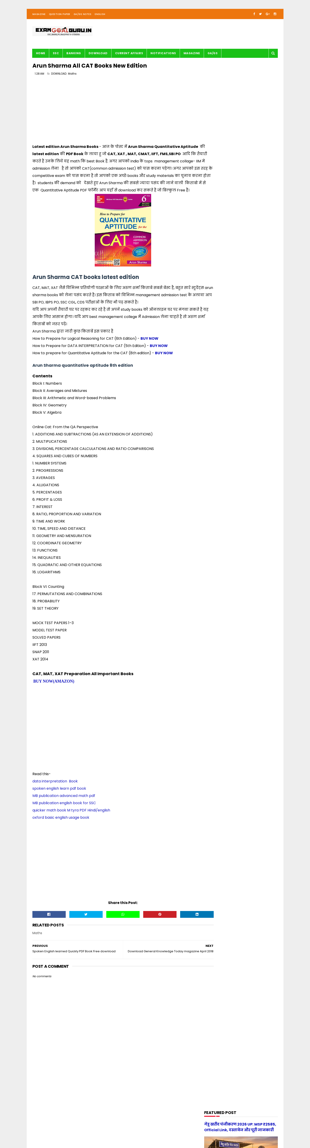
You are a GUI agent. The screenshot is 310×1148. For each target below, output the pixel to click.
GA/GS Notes (83, 16)
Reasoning (215, 390)
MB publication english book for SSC (64, 813)
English (100, 16)
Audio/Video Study (221, 261)
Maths (72, 77)
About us (82, 1131)
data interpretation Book (55, 791)
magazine (215, 416)
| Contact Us (100, 1131)
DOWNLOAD (58, 77)
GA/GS (213, 56)
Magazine (39, 16)
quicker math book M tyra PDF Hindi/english (71, 820)
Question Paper (59, 16)
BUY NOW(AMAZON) (53, 691)
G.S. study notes (219, 312)
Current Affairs (129, 56)
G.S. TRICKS (215, 304)
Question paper (219, 373)
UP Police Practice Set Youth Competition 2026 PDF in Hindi (252, 465)
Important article (220, 330)
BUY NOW (149, 349)
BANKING (73, 56)
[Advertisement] (114, 115)
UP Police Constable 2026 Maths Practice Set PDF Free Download (250, 509)
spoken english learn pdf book (59, 798)
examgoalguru (61, 1131)
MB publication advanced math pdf (63, 806)
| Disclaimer (143, 1131)
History (212, 321)
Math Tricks (215, 338)
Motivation (215, 355)
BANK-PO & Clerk (219, 269)
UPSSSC (213, 407)
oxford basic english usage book (60, 827)
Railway (213, 381)
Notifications (163, 56)
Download (98, 56)
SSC (56, 56)
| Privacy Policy (122, 1131)
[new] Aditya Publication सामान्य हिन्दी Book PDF (248, 486)
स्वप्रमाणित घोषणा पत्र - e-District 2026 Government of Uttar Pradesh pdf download (252, 447)
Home (40, 56)
